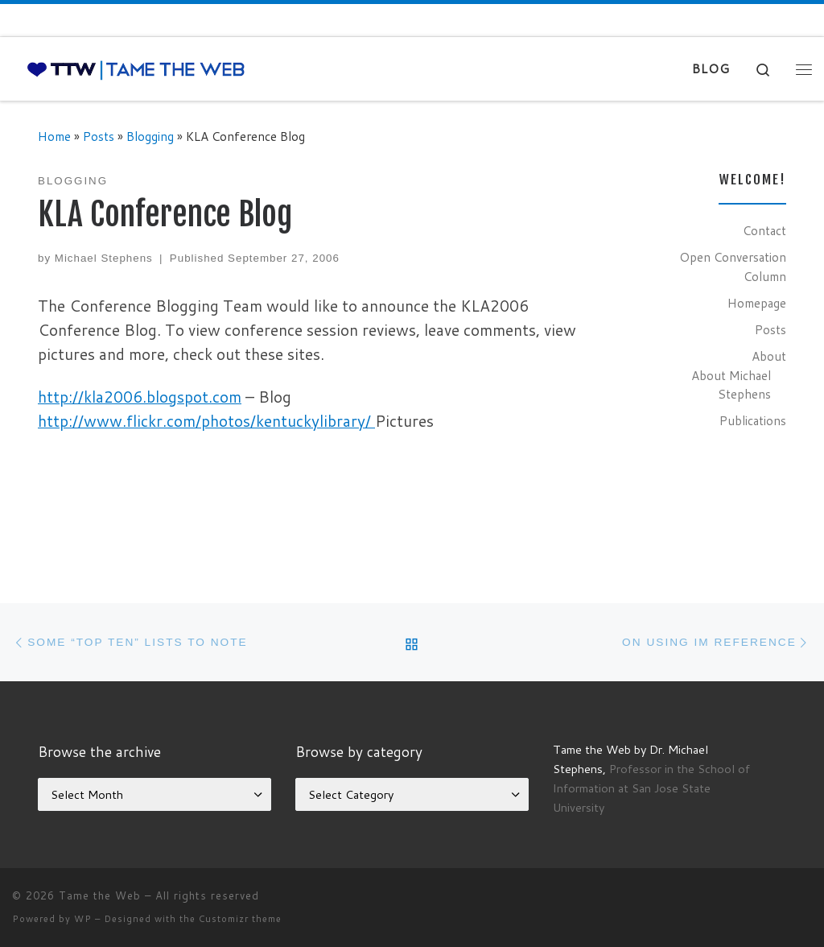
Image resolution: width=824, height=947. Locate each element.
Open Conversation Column (732, 266)
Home (54, 136)
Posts (98, 136)
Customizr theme (240, 918)
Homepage (756, 303)
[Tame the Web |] (136, 69)
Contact (764, 230)
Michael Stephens (104, 258)
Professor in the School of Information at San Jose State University (651, 788)
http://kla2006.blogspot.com (139, 396)
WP (83, 918)
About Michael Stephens (731, 384)
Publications (752, 420)
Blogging (150, 136)
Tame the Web (100, 895)
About (769, 356)
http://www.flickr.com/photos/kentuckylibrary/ (206, 421)
